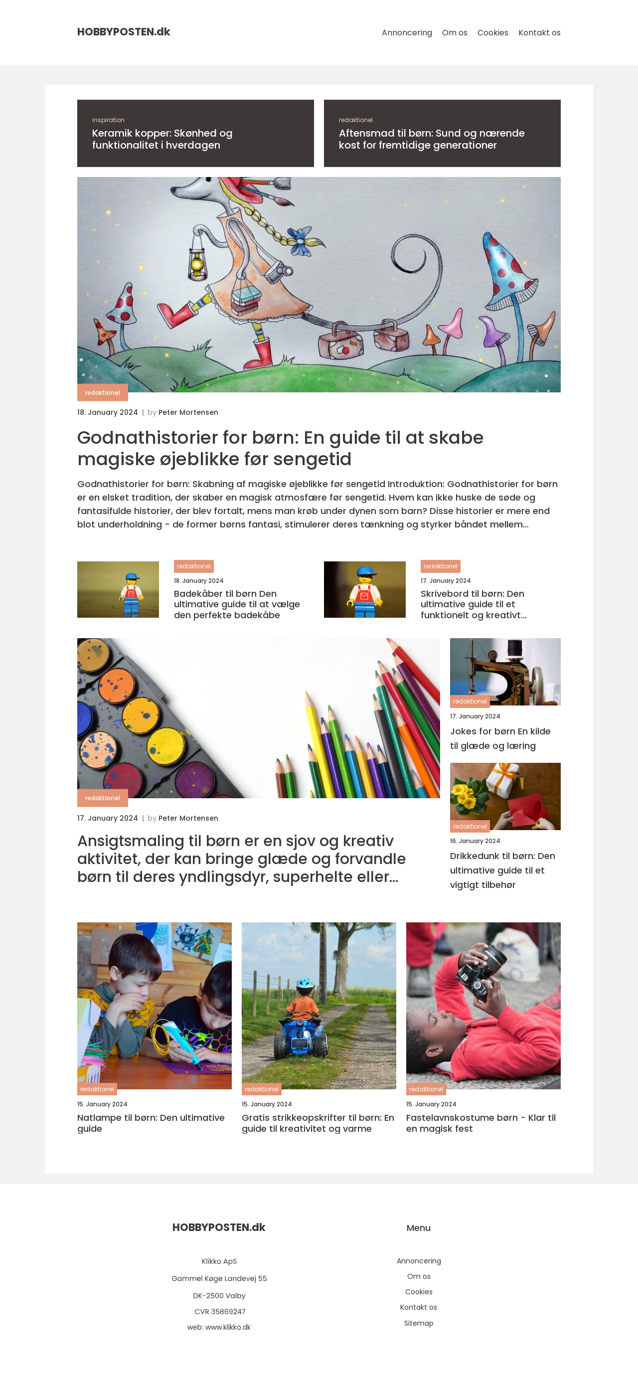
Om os (455, 32)
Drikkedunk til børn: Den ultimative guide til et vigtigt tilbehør (502, 870)
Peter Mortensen (188, 412)
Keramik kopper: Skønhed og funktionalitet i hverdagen (162, 139)
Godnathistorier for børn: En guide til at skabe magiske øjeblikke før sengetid (280, 448)
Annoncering (407, 32)
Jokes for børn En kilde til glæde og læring (500, 738)
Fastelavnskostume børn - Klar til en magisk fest (481, 1123)
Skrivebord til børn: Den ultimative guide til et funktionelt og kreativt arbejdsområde (472, 604)
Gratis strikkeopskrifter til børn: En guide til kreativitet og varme (318, 1123)
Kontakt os (539, 32)
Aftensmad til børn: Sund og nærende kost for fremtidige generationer (432, 139)
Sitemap (419, 1323)
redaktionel (356, 120)
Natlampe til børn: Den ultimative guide (151, 1123)
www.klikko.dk (228, 1327)
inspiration (108, 120)
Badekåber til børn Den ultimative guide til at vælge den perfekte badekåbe (237, 604)
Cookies (493, 32)
